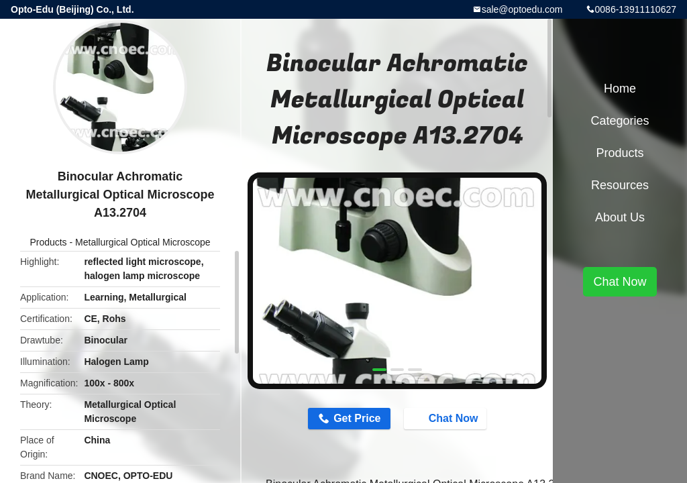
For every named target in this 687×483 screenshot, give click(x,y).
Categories (619, 120)
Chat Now (446, 418)
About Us (620, 217)
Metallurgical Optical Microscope (143, 242)
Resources (620, 185)
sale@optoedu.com (522, 9)
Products (48, 242)
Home (620, 88)
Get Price (356, 418)
